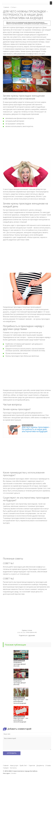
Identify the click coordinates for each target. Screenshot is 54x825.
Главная (6, 765)
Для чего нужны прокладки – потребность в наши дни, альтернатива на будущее (36, 429)
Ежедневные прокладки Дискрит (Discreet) (20, 664)
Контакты (13, 768)
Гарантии (32, 765)
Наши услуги (14, 765)
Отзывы (48, 765)
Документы (40, 765)
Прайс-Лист (23, 765)
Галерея (6, 768)
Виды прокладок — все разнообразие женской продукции (21, 701)
